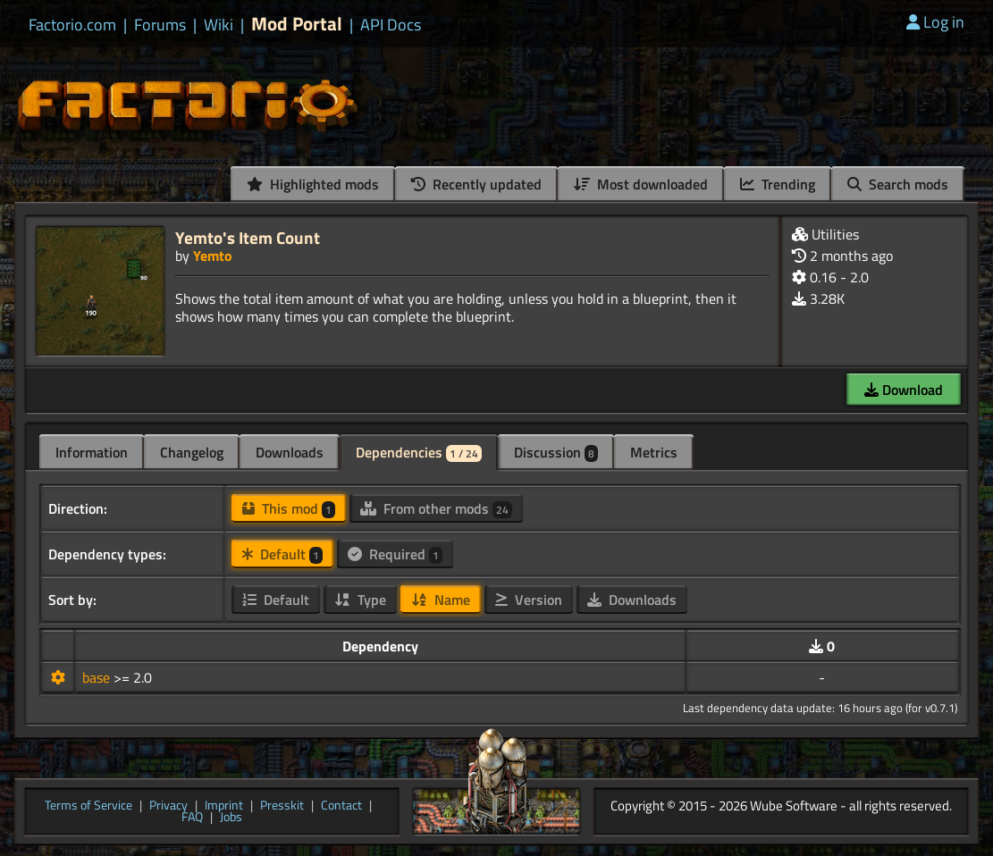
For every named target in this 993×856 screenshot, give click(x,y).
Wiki (218, 25)
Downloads (290, 452)
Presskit (282, 806)
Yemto (212, 255)
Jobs (231, 817)
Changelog (191, 452)
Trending (777, 184)
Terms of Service (88, 806)
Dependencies (419, 452)
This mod (288, 508)
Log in (935, 22)
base (98, 677)
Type (360, 599)
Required (395, 554)
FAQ (192, 817)
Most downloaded (641, 184)
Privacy (168, 806)
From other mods (436, 508)
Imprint (224, 806)
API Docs (390, 25)
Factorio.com (72, 25)
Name (440, 599)
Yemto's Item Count (247, 237)
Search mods (897, 184)
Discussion (556, 452)
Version (528, 599)
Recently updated (476, 184)
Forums (160, 25)
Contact (341, 806)
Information (91, 452)
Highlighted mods (313, 184)
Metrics (653, 452)
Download (903, 389)
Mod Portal (296, 23)
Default (282, 554)
